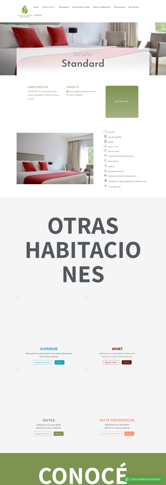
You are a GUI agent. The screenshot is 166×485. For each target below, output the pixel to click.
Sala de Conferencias (102, 7)
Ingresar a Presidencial (111, 433)
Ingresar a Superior (42, 362)
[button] (142, 479)
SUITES (49, 420)
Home (36, 7)
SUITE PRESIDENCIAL (117, 420)
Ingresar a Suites (42, 433)
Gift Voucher (133, 7)
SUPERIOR (49, 348)
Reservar (59, 362)
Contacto (38, 15)
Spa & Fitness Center (81, 7)
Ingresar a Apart (111, 362)
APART (117, 348)
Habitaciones (47, 7)
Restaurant (64, 7)
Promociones (119, 7)
